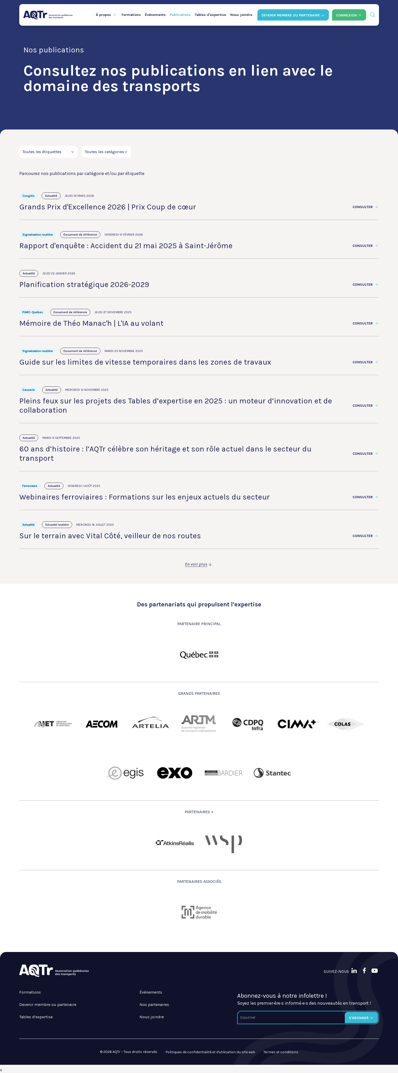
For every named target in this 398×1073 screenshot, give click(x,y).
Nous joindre (241, 15)
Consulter (366, 207)
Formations (131, 15)
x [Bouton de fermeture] (1, 1069)
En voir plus (199, 564)
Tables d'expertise (210, 15)
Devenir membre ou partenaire (47, 1004)
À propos (103, 15)
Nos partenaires (154, 1004)
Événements (155, 15)
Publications (180, 15)
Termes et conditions (280, 1052)
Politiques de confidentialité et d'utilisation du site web (210, 1052)
